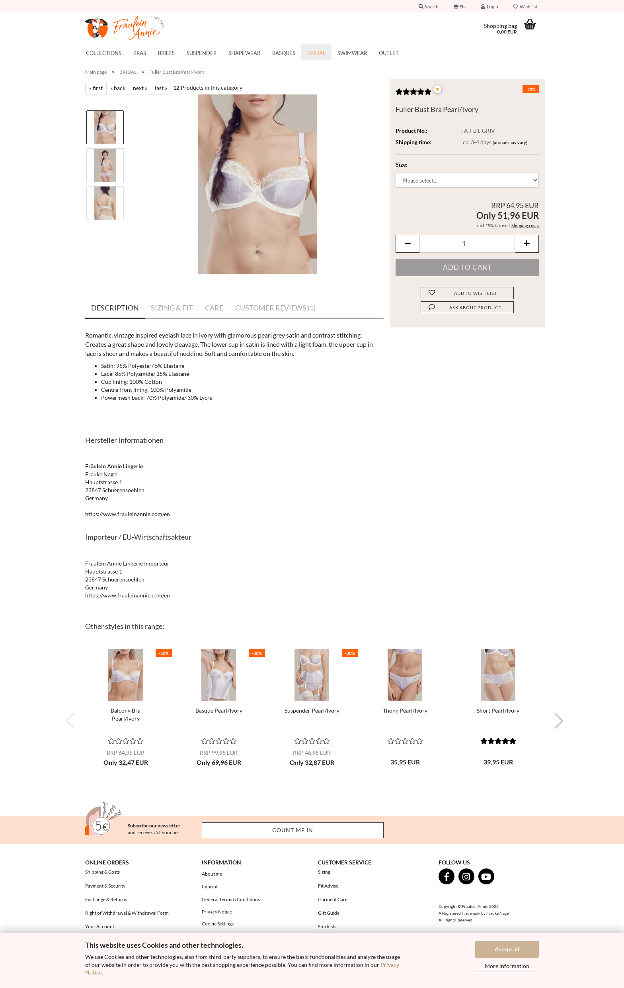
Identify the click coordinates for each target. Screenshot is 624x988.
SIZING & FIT (172, 307)
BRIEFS (166, 53)
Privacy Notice (217, 912)
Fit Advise (328, 886)
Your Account (99, 926)
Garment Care (332, 899)
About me (212, 874)
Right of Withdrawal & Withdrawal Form (127, 913)
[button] (459, 6)
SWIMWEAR (352, 53)
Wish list (525, 7)
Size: (402, 164)
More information (507, 965)
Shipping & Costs (102, 872)
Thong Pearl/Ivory (405, 710)
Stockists (327, 926)
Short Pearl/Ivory (498, 710)
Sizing (324, 872)
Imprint (210, 887)
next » (140, 87)
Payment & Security (105, 886)
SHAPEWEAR (244, 53)
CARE (214, 307)
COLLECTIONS (103, 53)
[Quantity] (467, 244)
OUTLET (389, 53)
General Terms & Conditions (231, 899)
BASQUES (283, 53)
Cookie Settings (218, 924)
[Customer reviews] (413, 94)
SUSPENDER (201, 53)
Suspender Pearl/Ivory (312, 710)
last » (161, 87)
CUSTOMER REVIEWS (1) (275, 307)
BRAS (139, 53)
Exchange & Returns (106, 899)
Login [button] (489, 7)
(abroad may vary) (510, 142)
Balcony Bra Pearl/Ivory (125, 714)
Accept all (507, 949)
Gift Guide (328, 913)
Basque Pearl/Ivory (218, 710)
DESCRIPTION (115, 307)
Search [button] (429, 7)
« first (96, 87)
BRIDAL (316, 53)
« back (117, 87)
